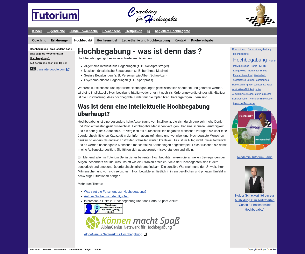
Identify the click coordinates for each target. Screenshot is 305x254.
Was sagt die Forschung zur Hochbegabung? (115, 191)
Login (88, 249)
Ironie (254, 65)
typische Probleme (244, 103)
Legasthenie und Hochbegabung (146, 40)
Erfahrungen (60, 40)
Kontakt (180, 40)
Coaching (39, 40)
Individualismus (241, 66)
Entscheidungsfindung (259, 49)
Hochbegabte (241, 53)
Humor (272, 60)
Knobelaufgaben (203, 40)
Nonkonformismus (257, 70)
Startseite (34, 249)
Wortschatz (260, 75)
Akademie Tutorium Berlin (254, 132)
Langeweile (239, 70)
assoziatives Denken (243, 80)
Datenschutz (75, 249)
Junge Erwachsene (84, 31)
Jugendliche (56, 31)
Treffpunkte (133, 31)
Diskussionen (239, 49)
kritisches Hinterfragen (261, 98)
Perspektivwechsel (242, 75)
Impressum (60, 249)
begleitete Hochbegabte (172, 31)
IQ (148, 31)
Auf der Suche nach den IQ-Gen (106, 196)
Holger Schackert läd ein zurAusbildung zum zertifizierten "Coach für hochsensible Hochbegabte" (255, 194)
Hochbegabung (250, 59)
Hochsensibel (107, 40)
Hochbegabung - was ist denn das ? (51, 48)
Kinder (37, 31)
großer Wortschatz (256, 84)
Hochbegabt (83, 40)
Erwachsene (111, 31)
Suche (98, 249)
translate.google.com (53, 69)
